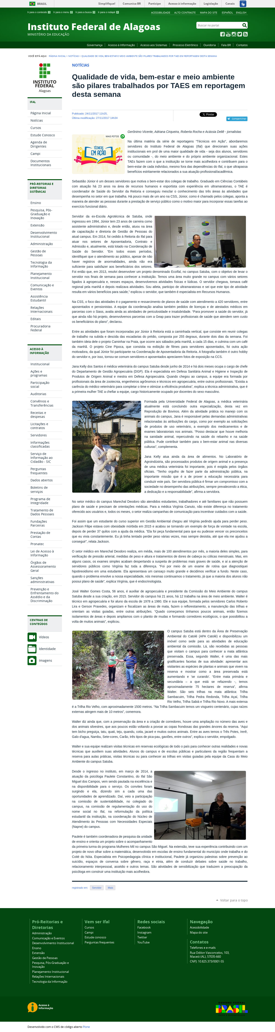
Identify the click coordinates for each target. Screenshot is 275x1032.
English (241, 12)
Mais (110, 887)
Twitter (239, 34)
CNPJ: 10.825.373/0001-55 (207, 961)
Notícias (73, 56)
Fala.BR (226, 45)
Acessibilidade (160, 12)
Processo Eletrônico (185, 45)
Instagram (234, 34)
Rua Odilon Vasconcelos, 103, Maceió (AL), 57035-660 (209, 955)
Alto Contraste (185, 12)
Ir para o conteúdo (39, 12)
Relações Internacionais (48, 977)
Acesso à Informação (121, 45)
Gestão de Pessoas (45, 958)
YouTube (228, 34)
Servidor (97, 887)
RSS (245, 34)
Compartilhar (239, 118)
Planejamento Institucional (50, 972)
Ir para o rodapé (108, 12)
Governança (95, 45)
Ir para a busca (85, 12)
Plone (86, 1027)
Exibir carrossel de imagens (115, 136)
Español (227, 12)
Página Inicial (57, 56)
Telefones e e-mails (203, 948)
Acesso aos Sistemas (153, 45)
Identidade (47, 649)
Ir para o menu (63, 12)
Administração (42, 933)
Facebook (222, 34)
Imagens (45, 660)
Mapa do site (208, 12)
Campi (89, 932)
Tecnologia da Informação (49, 982)
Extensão (38, 953)
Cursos (89, 927)
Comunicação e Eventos (48, 938)
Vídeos (44, 637)
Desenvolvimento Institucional (53, 943)
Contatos (242, 45)
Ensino (36, 948)
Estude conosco (95, 937)
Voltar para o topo (234, 900)
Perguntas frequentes (99, 942)
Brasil (42, 4)
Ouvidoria (209, 45)
